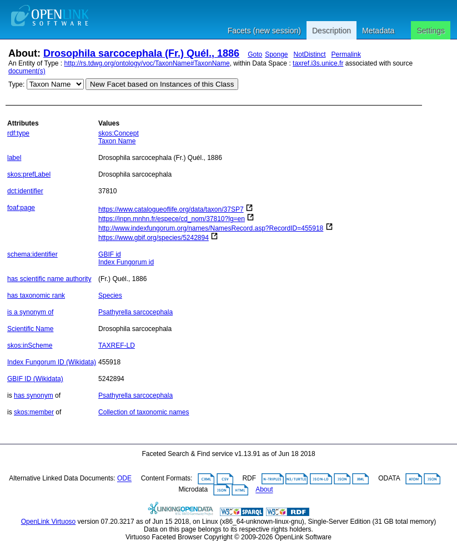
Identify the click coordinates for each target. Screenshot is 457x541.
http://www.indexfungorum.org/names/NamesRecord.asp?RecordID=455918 (210, 228)
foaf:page (21, 208)
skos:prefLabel (29, 174)
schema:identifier (32, 254)
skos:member (34, 412)
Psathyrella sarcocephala (135, 312)
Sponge (276, 54)
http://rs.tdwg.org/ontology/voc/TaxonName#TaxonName (147, 63)
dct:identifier (25, 191)
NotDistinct (310, 54)
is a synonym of (30, 312)
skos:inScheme (29, 345)
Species (110, 295)
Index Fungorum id (126, 262)
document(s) (27, 71)
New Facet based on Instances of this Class (162, 84)
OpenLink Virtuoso (48, 521)
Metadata (378, 30)
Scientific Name (30, 329)
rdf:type (18, 133)
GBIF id (109, 254)
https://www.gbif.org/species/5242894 (153, 238)
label (14, 158)
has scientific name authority (49, 279)
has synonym (33, 395)
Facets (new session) (264, 30)
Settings (430, 30)
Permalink (346, 54)
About (264, 490)
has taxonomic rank (36, 295)
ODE (124, 479)
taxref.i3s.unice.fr (318, 63)
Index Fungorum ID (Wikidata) (51, 362)
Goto (255, 54)
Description (331, 30)
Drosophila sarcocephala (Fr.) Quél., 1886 (141, 53)
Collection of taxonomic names (143, 412)
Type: (16, 84)
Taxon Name (116, 141)
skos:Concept (118, 133)
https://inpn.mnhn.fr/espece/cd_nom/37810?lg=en (171, 219)
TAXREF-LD (116, 345)
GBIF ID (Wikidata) (35, 379)
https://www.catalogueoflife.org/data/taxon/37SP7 (171, 209)
